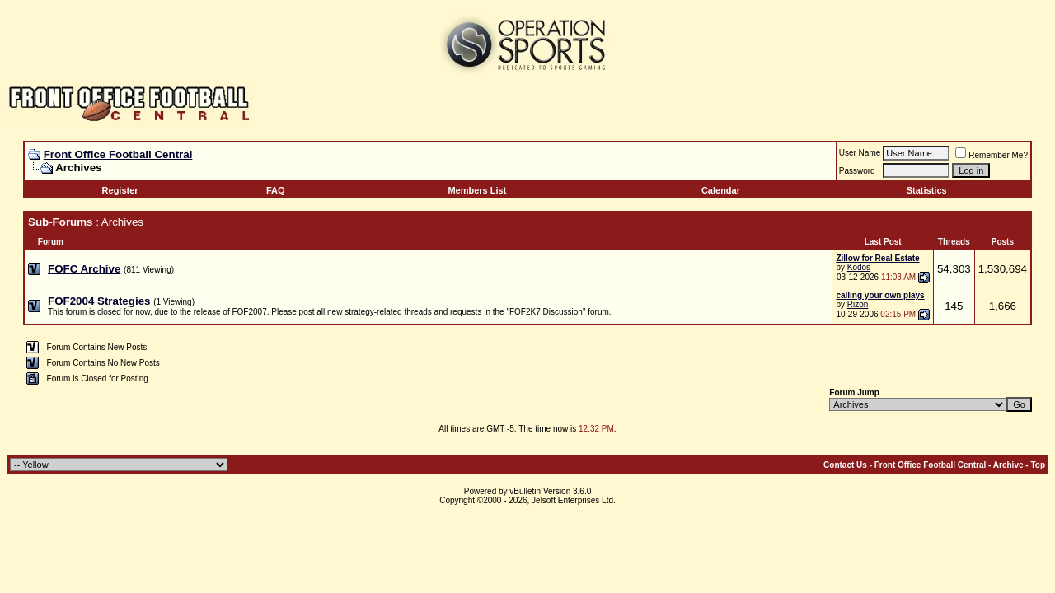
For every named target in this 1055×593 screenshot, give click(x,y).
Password (857, 170)
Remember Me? (991, 155)
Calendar (720, 190)
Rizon (858, 304)
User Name (860, 152)
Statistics (927, 190)
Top (1037, 464)
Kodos (858, 267)
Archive (1008, 464)
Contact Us (845, 464)
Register (120, 190)
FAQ (275, 190)
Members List (477, 190)
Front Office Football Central (118, 154)
